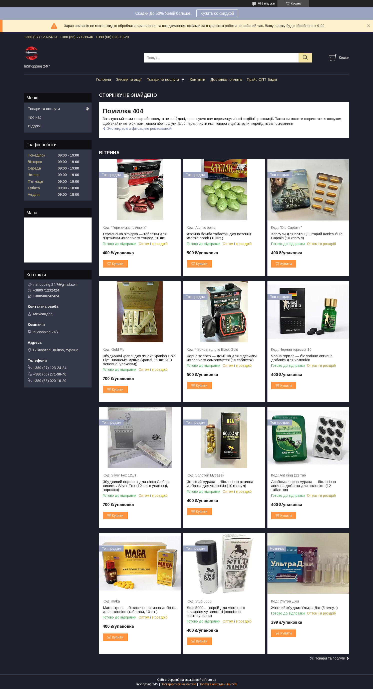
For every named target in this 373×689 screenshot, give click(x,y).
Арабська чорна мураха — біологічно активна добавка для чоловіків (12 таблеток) (303, 486)
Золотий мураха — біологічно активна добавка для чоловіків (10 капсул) (220, 484)
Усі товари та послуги (327, 658)
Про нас (35, 117)
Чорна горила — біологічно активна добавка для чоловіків (301, 358)
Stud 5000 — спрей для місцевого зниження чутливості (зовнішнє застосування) (216, 612)
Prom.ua (210, 680)
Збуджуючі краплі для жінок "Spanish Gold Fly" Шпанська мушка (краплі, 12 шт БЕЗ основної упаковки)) (139, 360)
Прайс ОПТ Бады (262, 79)
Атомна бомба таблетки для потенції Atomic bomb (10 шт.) (219, 236)
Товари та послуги (163, 79)
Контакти (197, 79)
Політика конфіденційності (218, 684)
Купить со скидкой (217, 13)
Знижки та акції (129, 79)
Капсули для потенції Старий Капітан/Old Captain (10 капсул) (306, 236)
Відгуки (34, 126)
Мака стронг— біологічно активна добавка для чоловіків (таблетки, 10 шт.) (139, 610)
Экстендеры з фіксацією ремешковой (139, 128)
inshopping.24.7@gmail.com (55, 284)
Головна (103, 79)
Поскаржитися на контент (178, 684)
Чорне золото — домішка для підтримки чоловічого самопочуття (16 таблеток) (222, 358)
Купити (117, 264)
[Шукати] (305, 57)
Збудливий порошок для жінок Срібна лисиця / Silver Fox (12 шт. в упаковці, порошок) (136, 486)
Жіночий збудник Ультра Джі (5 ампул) (304, 608)
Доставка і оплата (226, 79)
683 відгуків (266, 3)
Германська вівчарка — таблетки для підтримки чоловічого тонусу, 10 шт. (135, 236)
